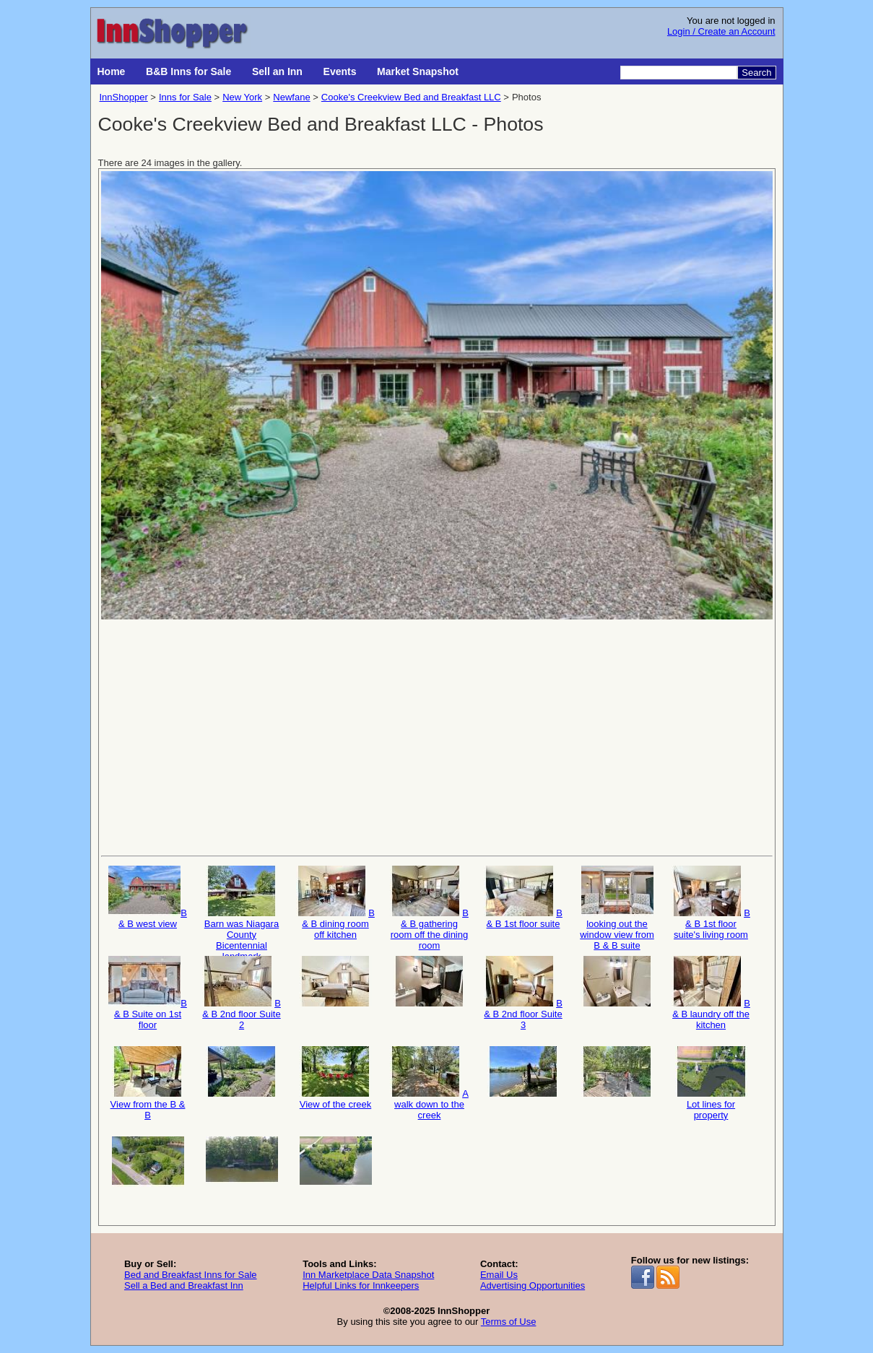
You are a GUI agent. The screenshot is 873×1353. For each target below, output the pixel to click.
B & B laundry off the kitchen (711, 993)
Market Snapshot (418, 71)
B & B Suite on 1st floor (147, 993)
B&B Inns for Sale (188, 71)
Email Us (499, 1274)
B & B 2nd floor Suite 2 (241, 993)
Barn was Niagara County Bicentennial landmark (241, 907)
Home (111, 71)
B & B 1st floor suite (523, 897)
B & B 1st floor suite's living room (711, 903)
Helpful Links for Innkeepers (361, 1285)
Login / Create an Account (721, 31)
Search (756, 72)
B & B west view (147, 897)
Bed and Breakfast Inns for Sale (190, 1274)
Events (340, 71)
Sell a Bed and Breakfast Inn (183, 1285)
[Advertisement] (437, 736)
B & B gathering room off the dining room (429, 907)
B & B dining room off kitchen (335, 903)
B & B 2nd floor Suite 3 (523, 993)
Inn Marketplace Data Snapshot (368, 1274)
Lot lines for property (711, 1083)
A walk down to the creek (429, 1083)
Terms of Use (509, 1321)
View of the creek (336, 1078)
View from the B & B (148, 1083)
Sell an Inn (277, 71)
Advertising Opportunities (532, 1285)
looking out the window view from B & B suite (617, 907)
